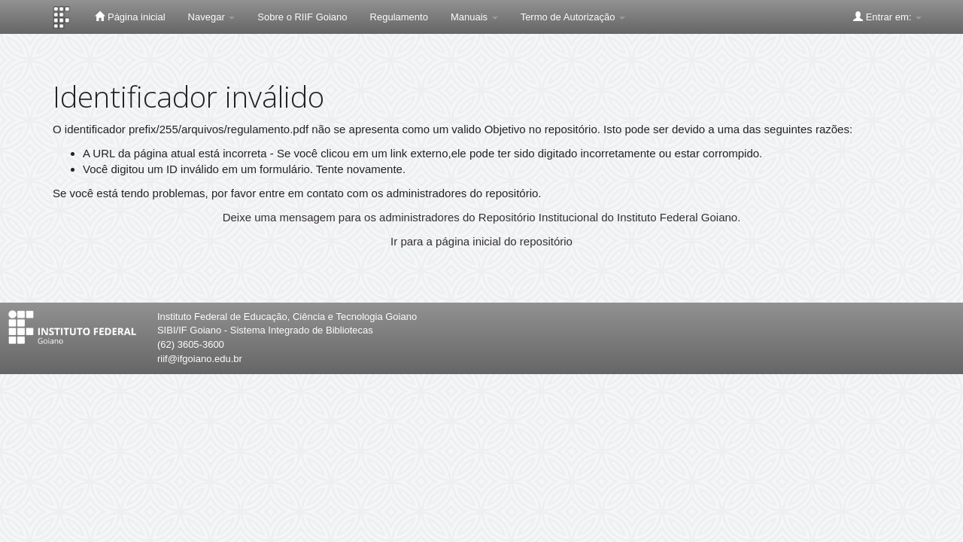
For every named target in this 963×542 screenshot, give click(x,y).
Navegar (211, 17)
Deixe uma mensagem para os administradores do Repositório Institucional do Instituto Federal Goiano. (482, 217)
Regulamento (399, 17)
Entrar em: (887, 17)
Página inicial (130, 17)
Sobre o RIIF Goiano (302, 17)
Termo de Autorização (573, 17)
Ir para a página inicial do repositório (481, 241)
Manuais (474, 17)
